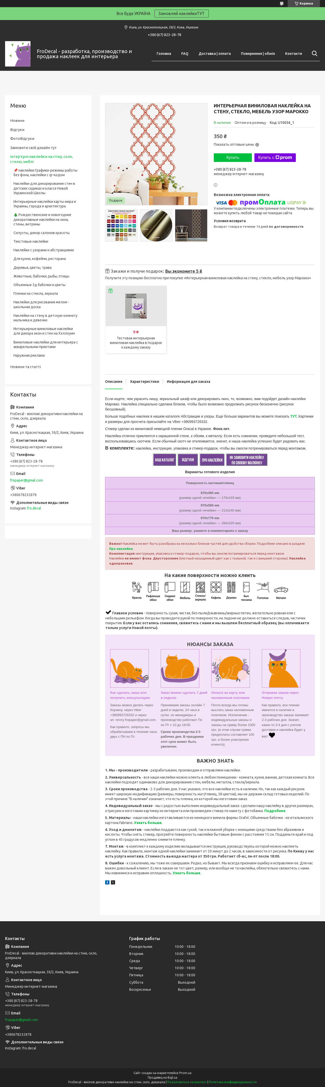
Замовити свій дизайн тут (33, 147)
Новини (17, 120)
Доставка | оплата (215, 54)
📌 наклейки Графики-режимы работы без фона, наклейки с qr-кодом (45, 172)
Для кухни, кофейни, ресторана (39, 259)
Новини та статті (25, 367)
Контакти (293, 54)
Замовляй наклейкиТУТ (181, 13)
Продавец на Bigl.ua (162, 1077)
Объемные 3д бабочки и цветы (39, 285)
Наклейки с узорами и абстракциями (43, 250)
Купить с (275, 157)
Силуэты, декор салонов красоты (41, 233)
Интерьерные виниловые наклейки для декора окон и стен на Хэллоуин (44, 331)
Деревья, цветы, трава (32, 268)
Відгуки (17, 129)
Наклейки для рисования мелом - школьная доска (41, 304)
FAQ (184, 54)
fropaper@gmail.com (26, 480)
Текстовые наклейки (30, 241)
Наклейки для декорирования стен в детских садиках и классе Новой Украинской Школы (44, 188)
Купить (232, 157)
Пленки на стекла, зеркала (35, 293)
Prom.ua (185, 1073)
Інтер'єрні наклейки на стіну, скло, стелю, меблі (41, 159)
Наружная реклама (29, 355)
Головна (164, 54)
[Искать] (313, 53)
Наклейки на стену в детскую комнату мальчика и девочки (45, 318)
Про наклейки (121, 548)
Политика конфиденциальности (233, 1082)
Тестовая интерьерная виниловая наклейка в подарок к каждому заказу (136, 342)
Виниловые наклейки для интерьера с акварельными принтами (45, 344)
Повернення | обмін (258, 54)
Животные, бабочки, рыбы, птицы (41, 276)
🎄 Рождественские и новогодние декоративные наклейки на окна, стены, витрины (42, 219)
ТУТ (293, 416)
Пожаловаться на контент (187, 1082)
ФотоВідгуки (22, 138)
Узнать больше (148, 823)
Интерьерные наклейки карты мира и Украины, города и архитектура (44, 204)
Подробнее (274, 811)
